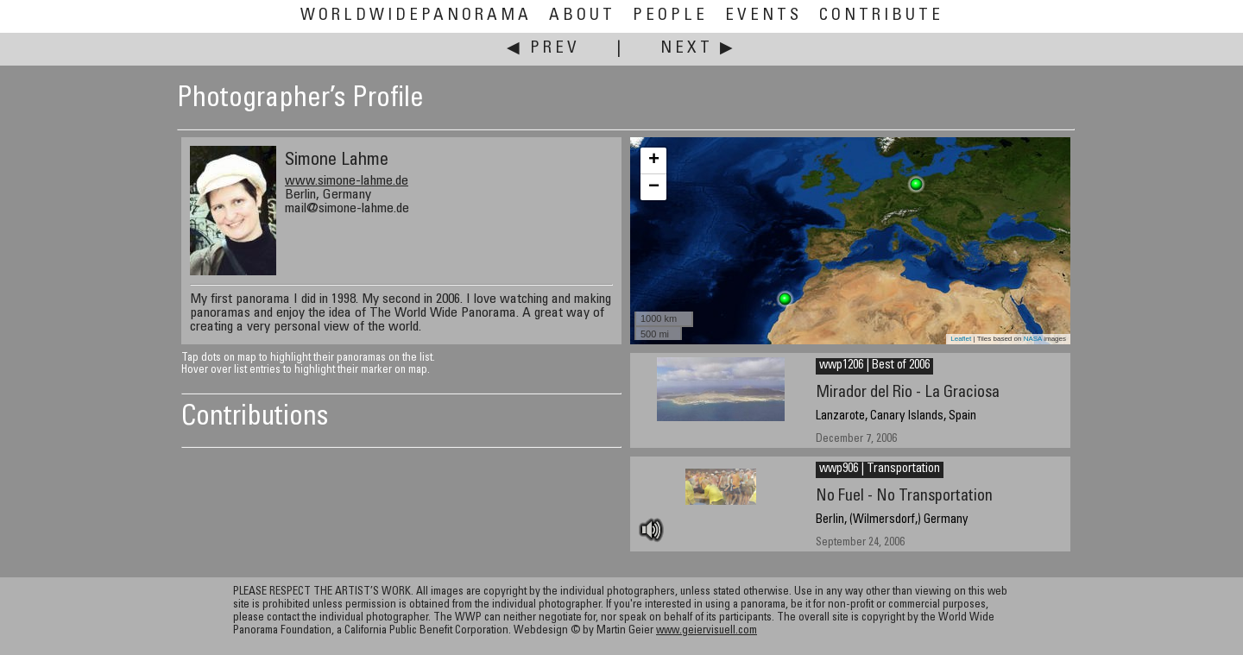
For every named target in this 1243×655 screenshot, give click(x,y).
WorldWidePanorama (416, 16)
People (670, 16)
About (582, 16)
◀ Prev (543, 49)
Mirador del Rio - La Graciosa (908, 393)
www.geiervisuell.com (706, 631)
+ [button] (653, 160)
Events (763, 16)
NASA (1033, 339)
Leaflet (960, 339)
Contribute (881, 16)
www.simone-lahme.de (346, 181)
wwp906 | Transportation (879, 469)
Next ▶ (698, 49)
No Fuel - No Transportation (904, 496)
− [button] (653, 187)
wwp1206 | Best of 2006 (874, 366)
